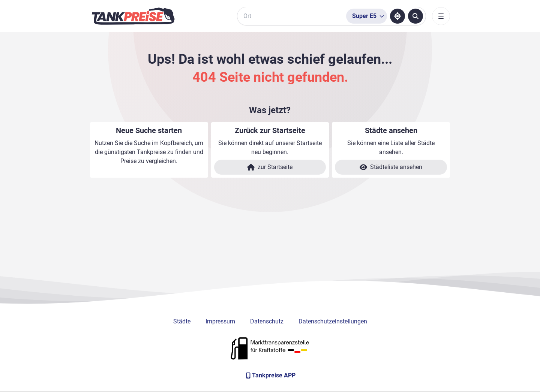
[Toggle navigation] (441, 16)
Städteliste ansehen (391, 167)
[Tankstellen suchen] (415, 16)
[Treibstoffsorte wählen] (366, 16)
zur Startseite (269, 167)
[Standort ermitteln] (397, 16)
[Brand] (133, 16)
